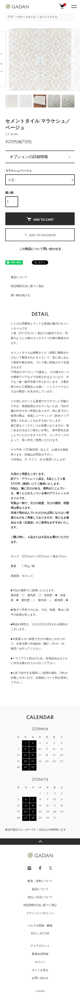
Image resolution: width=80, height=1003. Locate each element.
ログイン (40, 962)
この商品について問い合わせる (40, 249)
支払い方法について (40, 897)
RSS (34, 933)
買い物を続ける (20, 295)
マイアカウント (40, 945)
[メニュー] (73, 6)
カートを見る (40, 970)
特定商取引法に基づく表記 (27, 286)
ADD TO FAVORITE (40, 235)
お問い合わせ (40, 978)
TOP (10, 17)
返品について (19, 277)
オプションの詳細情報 (29, 157)
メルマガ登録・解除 (40, 925)
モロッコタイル (27, 17)
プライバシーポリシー (40, 913)
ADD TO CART (40, 219)
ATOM (44, 933)
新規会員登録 (40, 953)
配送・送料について (40, 881)
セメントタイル (48, 17)
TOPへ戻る (40, 841)
